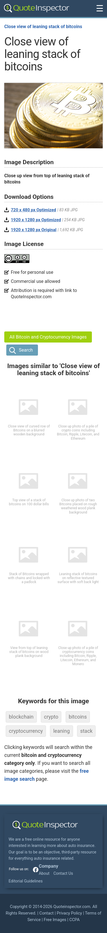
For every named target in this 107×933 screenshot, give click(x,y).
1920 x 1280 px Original (33, 229)
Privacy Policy (69, 913)
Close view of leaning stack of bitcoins (43, 26)
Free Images (55, 919)
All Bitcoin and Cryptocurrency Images (48, 337)
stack (86, 731)
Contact (46, 913)
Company (48, 866)
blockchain (21, 717)
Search (26, 350)
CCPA (74, 919)
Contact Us (63, 873)
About (44, 873)
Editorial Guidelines (26, 881)
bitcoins (78, 717)
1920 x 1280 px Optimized (36, 219)
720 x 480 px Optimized (33, 209)
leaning (61, 731)
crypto (51, 717)
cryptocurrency (26, 731)
